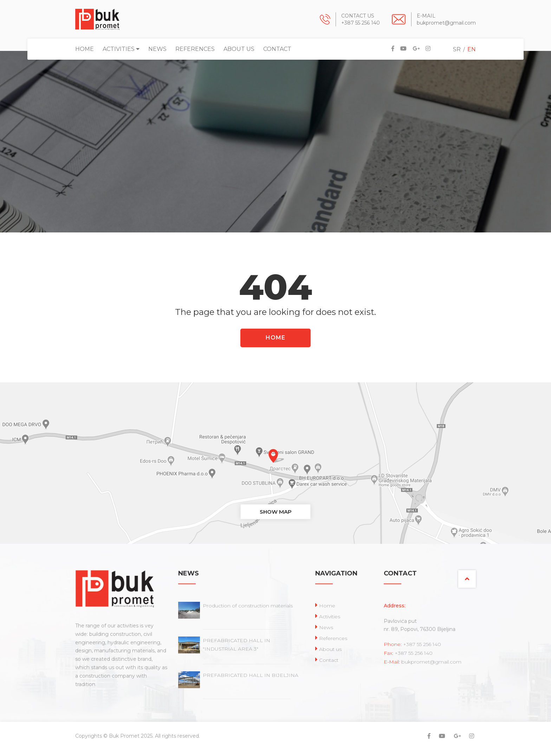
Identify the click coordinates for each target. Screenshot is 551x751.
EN (471, 49)
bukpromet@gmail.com (446, 23)
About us (238, 49)
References (195, 49)
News (157, 49)
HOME (275, 337)
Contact (277, 49)
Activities (121, 49)
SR (457, 49)
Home (84, 49)
